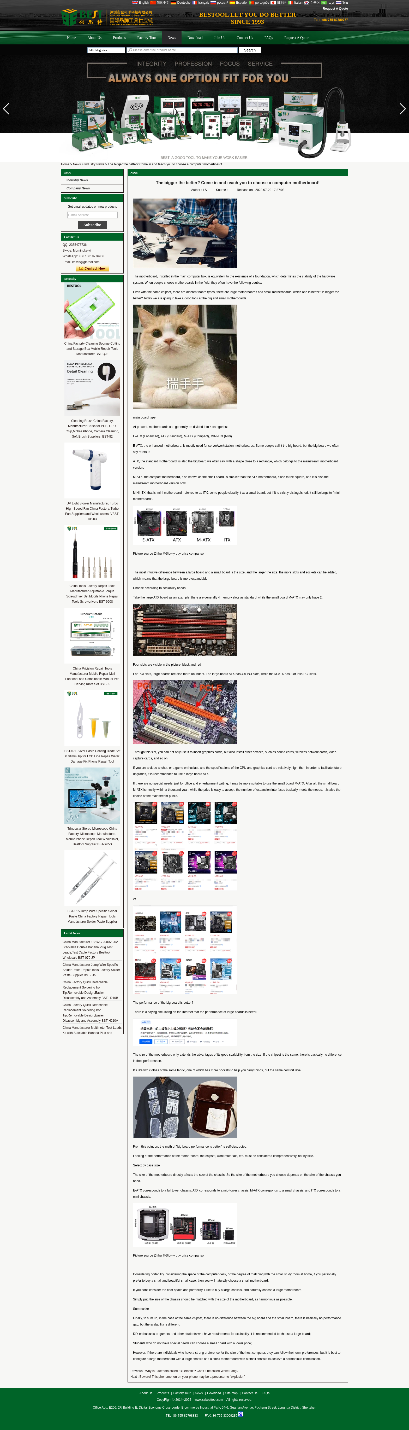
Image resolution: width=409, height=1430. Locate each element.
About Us (94, 38)
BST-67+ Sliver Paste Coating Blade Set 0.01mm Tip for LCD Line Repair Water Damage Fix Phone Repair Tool (92, 756)
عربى (331, 2)
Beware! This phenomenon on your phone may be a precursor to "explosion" (192, 1377)
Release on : (246, 190)
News (172, 38)
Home (71, 38)
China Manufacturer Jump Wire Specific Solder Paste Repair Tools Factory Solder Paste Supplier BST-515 (91, 972)
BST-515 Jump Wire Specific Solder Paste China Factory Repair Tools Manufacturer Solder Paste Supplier (92, 916)
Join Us (219, 38)
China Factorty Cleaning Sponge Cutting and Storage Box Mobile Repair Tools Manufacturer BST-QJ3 (92, 349)
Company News (78, 188)
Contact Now (92, 268)
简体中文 (163, 2)
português (262, 2)
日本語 (281, 2)
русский (222, 2)
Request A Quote (335, 8)
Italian (298, 2)
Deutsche (183, 2)
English (144, 2)
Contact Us (245, 38)
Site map (231, 1393)
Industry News (94, 164)
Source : (222, 190)
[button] (402, 109)
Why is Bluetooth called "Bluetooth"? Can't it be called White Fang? (191, 1371)
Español (241, 2)
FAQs (268, 38)
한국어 (315, 2)
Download (194, 38)
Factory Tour (146, 38)
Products (119, 38)
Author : (197, 190)
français (203, 2)
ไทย (345, 2)
